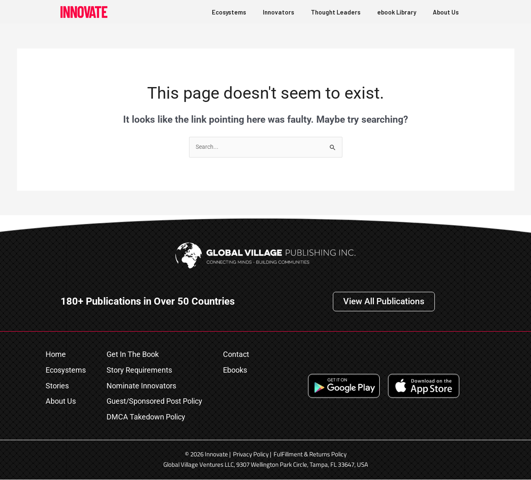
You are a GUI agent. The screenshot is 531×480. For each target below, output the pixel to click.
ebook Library (396, 12)
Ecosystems (229, 12)
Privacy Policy (251, 454)
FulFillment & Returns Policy (310, 454)
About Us (446, 12)
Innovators (278, 12)
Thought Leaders (336, 12)
